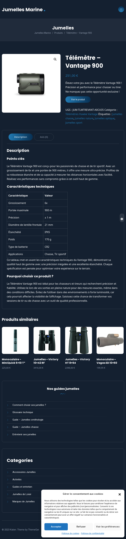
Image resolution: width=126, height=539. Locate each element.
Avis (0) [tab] (44, 136)
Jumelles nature (84, 118)
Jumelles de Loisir (21, 494)
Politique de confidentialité (92, 533)
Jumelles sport (73, 122)
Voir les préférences (108, 526)
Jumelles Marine (24, 9)
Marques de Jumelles (23, 501)
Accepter (56, 526)
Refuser (81, 526)
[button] (119, 494)
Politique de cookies (70, 533)
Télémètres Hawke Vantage (81, 114)
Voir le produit (78, 99)
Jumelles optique (105, 118)
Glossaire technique (22, 412)
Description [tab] (20, 136)
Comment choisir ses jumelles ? (29, 405)
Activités (17, 479)
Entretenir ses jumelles (24, 434)
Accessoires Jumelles (24, 472)
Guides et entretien (22, 486)
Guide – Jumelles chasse (25, 427)
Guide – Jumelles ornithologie (27, 419)
